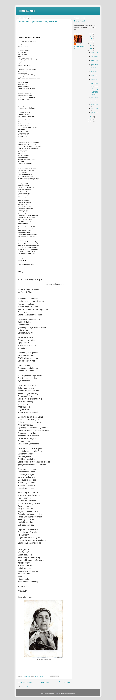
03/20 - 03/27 (94, 101)
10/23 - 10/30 (94, 56)
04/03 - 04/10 (94, 97)
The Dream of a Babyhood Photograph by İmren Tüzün (38, 22)
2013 (91, 121)
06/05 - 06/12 (94, 75)
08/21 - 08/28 (94, 64)
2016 (91, 50)
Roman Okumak (79, 21)
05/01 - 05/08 (94, 83)
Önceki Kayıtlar (64, 682)
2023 (91, 36)
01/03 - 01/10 (94, 112)
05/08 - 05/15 (94, 79)
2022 (91, 38)
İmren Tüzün (79, 44)
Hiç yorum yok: (44, 676)
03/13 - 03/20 (94, 104)
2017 (91, 48)
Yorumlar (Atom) (26, 686)
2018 (91, 45)
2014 (91, 119)
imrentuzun (27, 10)
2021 (91, 41)
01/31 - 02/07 (94, 108)
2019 (91, 43)
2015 (91, 117)
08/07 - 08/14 (94, 68)
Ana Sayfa (45, 682)
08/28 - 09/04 (94, 60)
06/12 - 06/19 (94, 71)
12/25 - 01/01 (94, 52)
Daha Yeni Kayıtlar (25, 682)
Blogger (57, 693)
